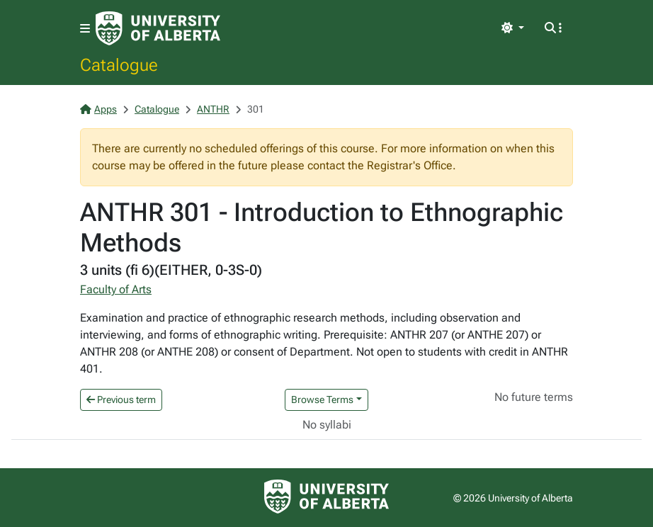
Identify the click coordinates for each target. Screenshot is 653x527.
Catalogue (119, 64)
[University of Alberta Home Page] (158, 28)
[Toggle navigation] (85, 29)
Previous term (121, 399)
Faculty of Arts (116, 289)
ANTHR (213, 109)
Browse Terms (322, 399)
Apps (98, 109)
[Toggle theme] (512, 28)
